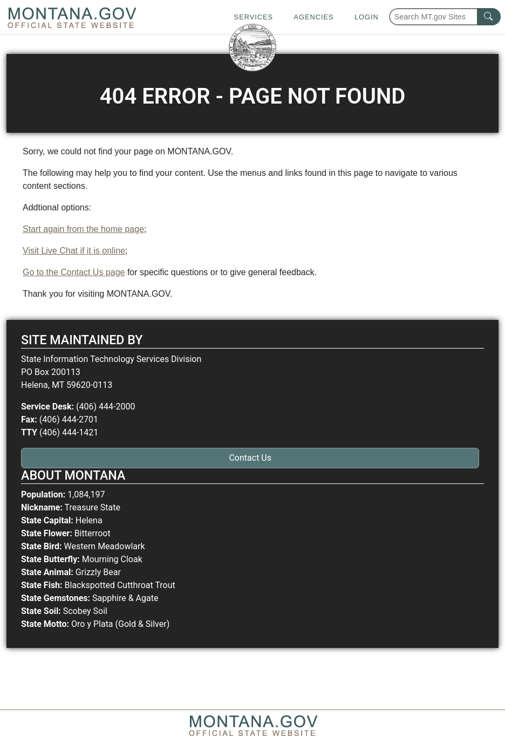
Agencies (313, 17)
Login (366, 17)
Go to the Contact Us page (74, 272)
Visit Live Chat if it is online (74, 250)
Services (253, 17)
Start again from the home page (83, 229)
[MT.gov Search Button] (489, 16)
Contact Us (250, 458)
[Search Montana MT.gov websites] (445, 16)
